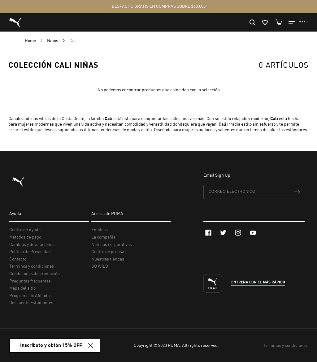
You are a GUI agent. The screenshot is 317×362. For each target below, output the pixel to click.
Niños (53, 41)
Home (31, 41)
